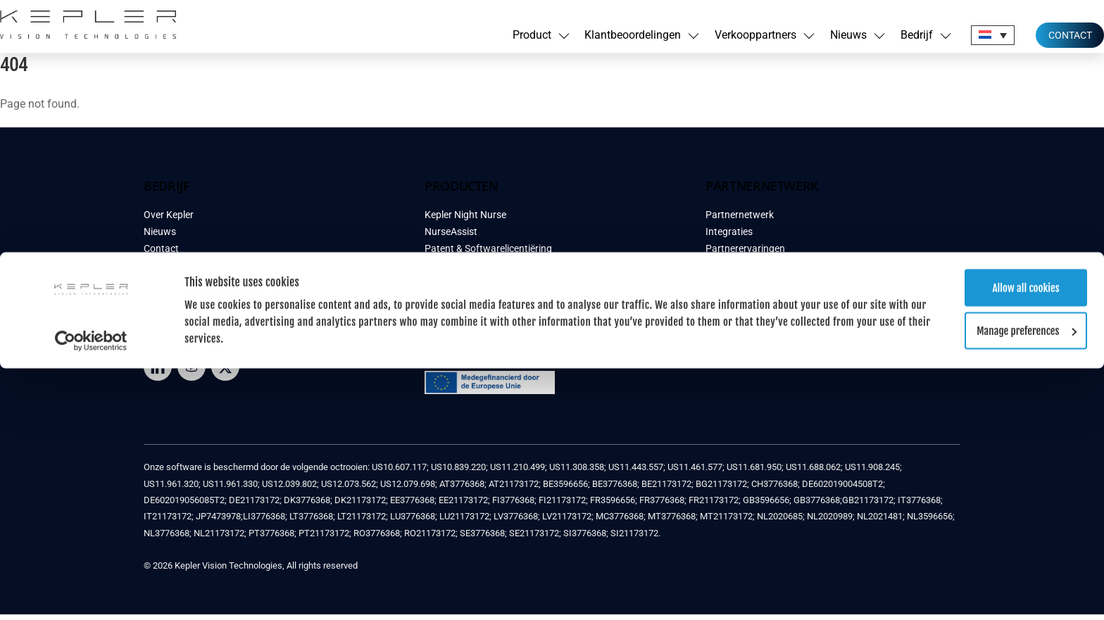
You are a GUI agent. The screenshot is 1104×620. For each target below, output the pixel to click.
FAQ (434, 322)
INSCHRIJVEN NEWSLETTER (783, 345)
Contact (161, 254)
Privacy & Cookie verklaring (202, 305)
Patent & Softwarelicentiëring (488, 254)
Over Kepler (169, 221)
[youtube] (191, 372)
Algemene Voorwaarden (196, 288)
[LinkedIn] (158, 372)
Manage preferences (986, 78)
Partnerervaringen (745, 254)
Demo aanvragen (462, 271)
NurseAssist (451, 237)
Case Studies (453, 305)
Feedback (165, 271)
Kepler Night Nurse (465, 221)
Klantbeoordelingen (467, 288)
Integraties (729, 237)
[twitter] (225, 372)
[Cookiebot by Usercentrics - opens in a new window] (91, 88)
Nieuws (160, 237)
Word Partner (734, 305)
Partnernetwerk (739, 221)
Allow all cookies (986, 35)
